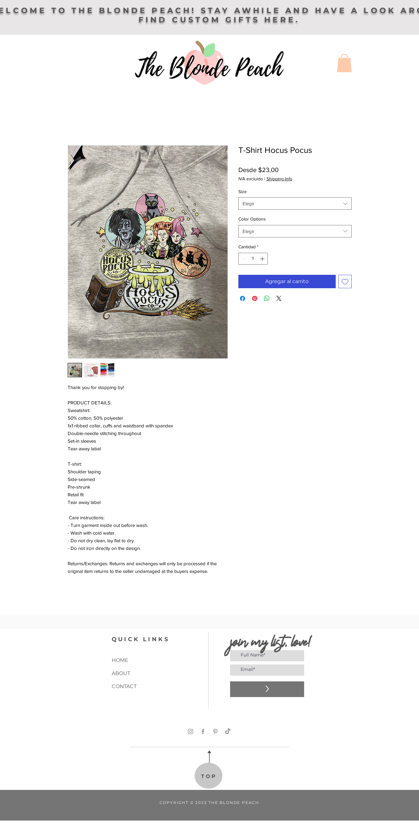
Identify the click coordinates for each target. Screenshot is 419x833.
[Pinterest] (215, 731)
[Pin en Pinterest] (254, 298)
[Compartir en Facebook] (242, 298)
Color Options (252, 218)
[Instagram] (190, 731)
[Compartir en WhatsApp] (267, 298)
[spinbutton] (253, 258)
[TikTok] (227, 731)
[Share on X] (279, 298)
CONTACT (124, 686)
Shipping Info (279, 178)
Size (242, 191)
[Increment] (263, 258)
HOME (120, 660)
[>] (267, 689)
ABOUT (121, 673)
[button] (344, 63)
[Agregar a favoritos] (345, 281)
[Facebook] (202, 731)
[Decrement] (243, 258)
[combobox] (295, 203)
